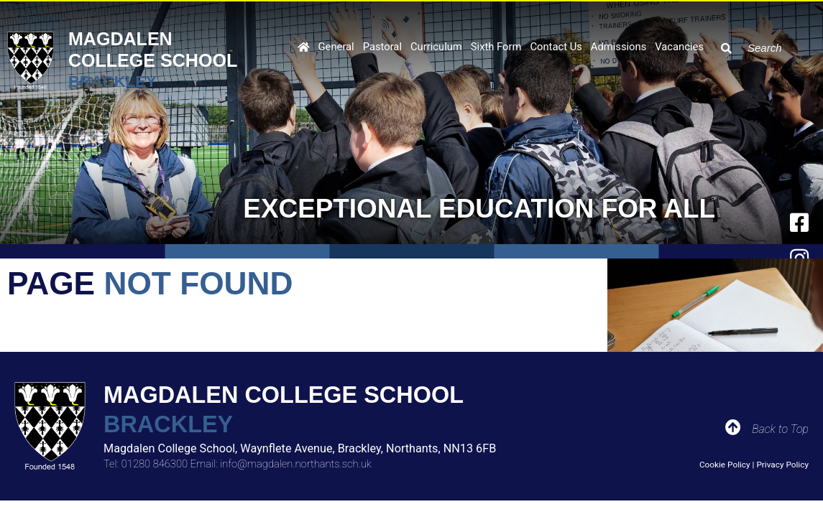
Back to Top (780, 429)
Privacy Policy (782, 465)
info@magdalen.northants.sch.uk (296, 463)
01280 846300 (154, 463)
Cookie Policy (724, 465)
